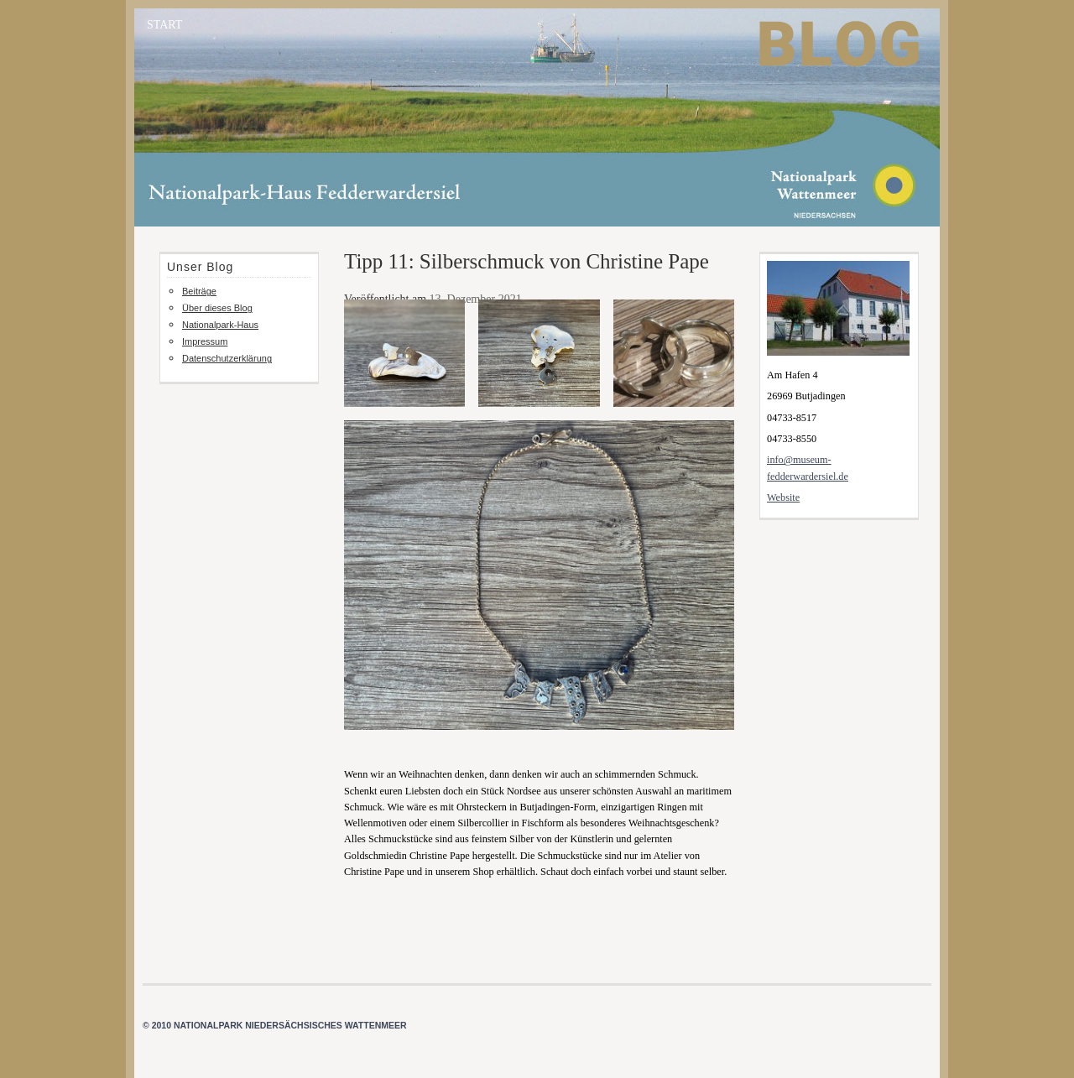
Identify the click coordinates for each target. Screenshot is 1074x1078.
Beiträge (199, 291)
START (164, 24)
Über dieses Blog (217, 308)
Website (783, 497)
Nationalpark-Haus (220, 325)
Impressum (204, 341)
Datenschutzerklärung (227, 358)
